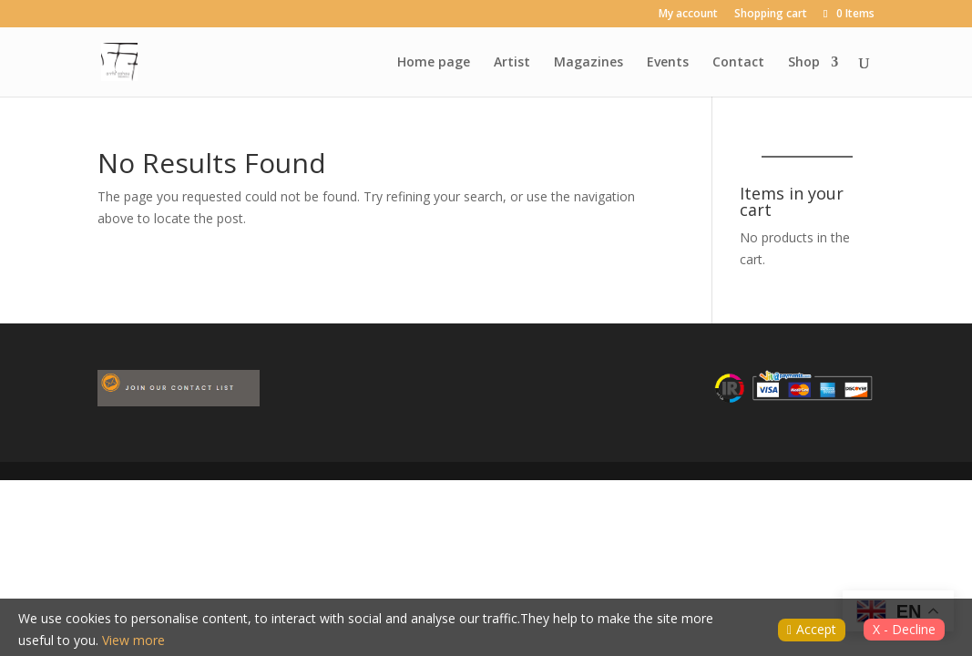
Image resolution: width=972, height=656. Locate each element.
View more (133, 640)
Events (668, 63)
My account (688, 14)
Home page (433, 63)
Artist (512, 63)
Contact (738, 63)
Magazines (588, 63)
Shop (804, 63)
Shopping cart (770, 14)
